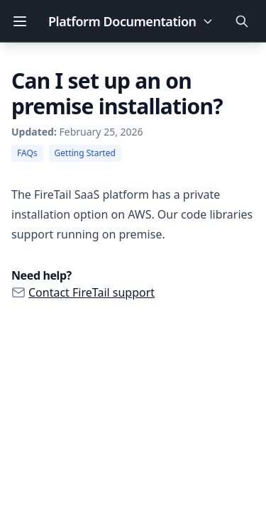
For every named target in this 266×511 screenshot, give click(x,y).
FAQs (27, 153)
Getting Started (85, 153)
